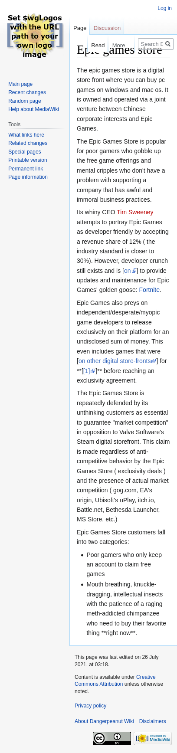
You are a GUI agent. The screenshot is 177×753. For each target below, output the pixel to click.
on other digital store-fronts (115, 360)
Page (79, 28)
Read (92, 45)
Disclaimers (152, 721)
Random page (24, 101)
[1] (86, 370)
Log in (164, 8)
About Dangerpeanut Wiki (104, 721)
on (127, 270)
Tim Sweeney (135, 212)
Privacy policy (90, 706)
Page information (28, 177)
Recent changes (27, 92)
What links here (26, 135)
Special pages (24, 152)
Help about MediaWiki (33, 109)
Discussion (107, 28)
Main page (20, 84)
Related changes (27, 143)
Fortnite (149, 289)
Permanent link (25, 169)
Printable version (27, 160)
